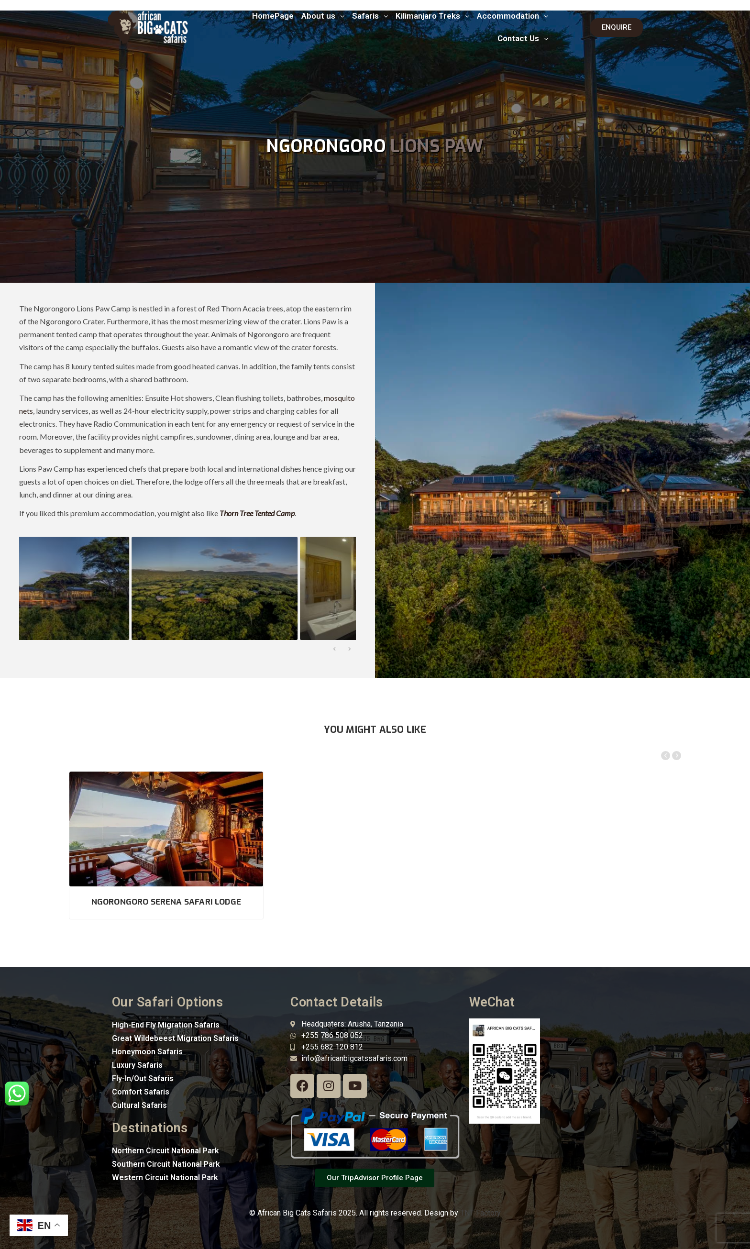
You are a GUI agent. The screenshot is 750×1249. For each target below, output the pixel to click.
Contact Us (522, 38)
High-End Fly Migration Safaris (166, 1024)
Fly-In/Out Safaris (143, 1078)
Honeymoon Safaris (147, 1051)
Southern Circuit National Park (166, 1164)
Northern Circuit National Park (165, 1150)
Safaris (370, 16)
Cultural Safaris (139, 1105)
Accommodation (512, 16)
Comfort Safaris (140, 1091)
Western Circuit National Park (165, 1177)
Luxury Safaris (137, 1065)
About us (322, 16)
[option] (101, 589)
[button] (323, 16)
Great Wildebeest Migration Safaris (175, 1038)
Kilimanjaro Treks (432, 16)
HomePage (273, 16)
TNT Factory (480, 1212)
